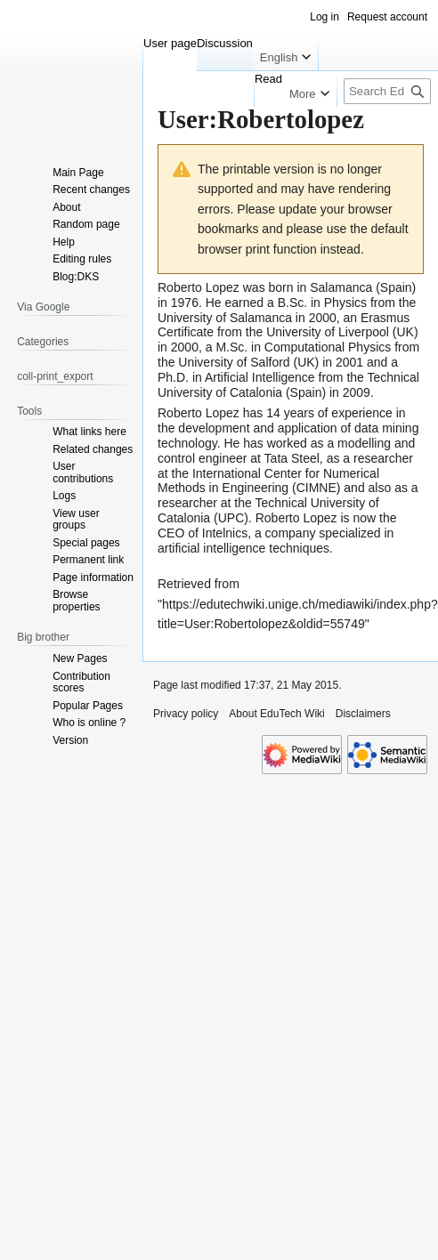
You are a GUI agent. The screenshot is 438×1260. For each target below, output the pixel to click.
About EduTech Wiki (276, 713)
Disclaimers (363, 713)
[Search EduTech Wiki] (387, 91)
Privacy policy (185, 713)
